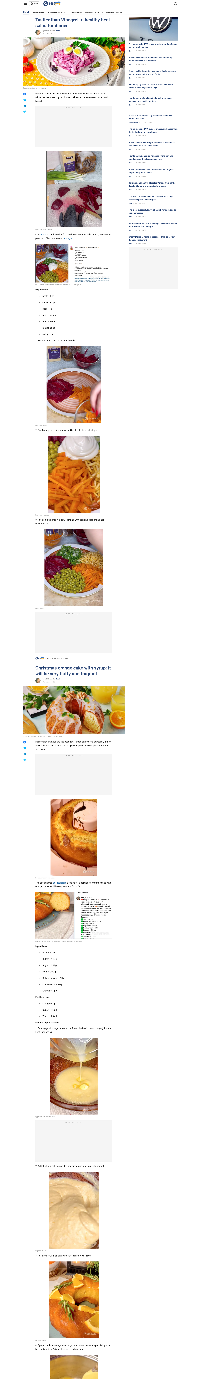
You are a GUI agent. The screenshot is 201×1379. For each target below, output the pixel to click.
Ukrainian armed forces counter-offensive (64, 12)
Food (58, 31)
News (130, 51)
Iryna (43, 234)
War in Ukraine (38, 12)
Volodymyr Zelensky (114, 12)
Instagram (69, 238)
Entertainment (133, 122)
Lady (130, 203)
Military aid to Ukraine (94, 12)
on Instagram (59, 882)
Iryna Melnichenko (48, 31)
